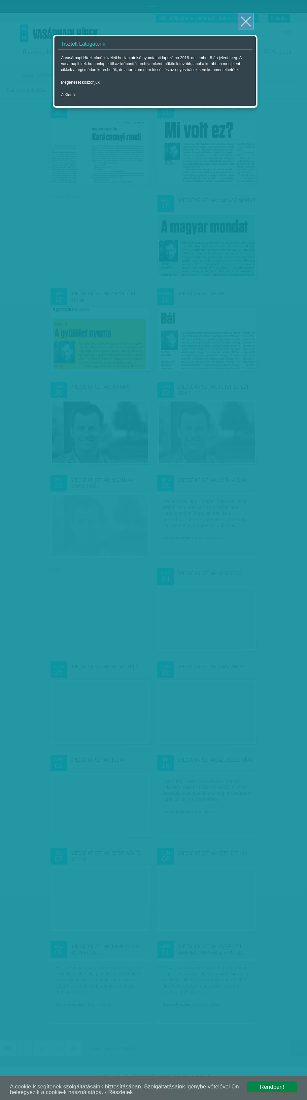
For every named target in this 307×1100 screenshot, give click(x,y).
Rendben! (272, 1087)
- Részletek (119, 1092)
